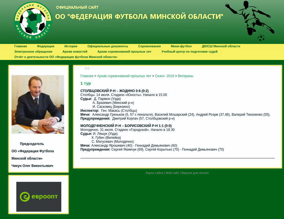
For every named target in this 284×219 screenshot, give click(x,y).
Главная (86, 76)
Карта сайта (154, 173)
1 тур (85, 83)
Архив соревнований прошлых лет (124, 76)
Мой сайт (172, 173)
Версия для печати (195, 173)
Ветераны (185, 76)
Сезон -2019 (164, 76)
